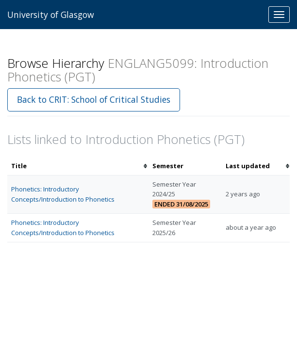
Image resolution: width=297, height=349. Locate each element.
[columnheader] (77, 166)
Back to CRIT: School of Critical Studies (93, 99)
